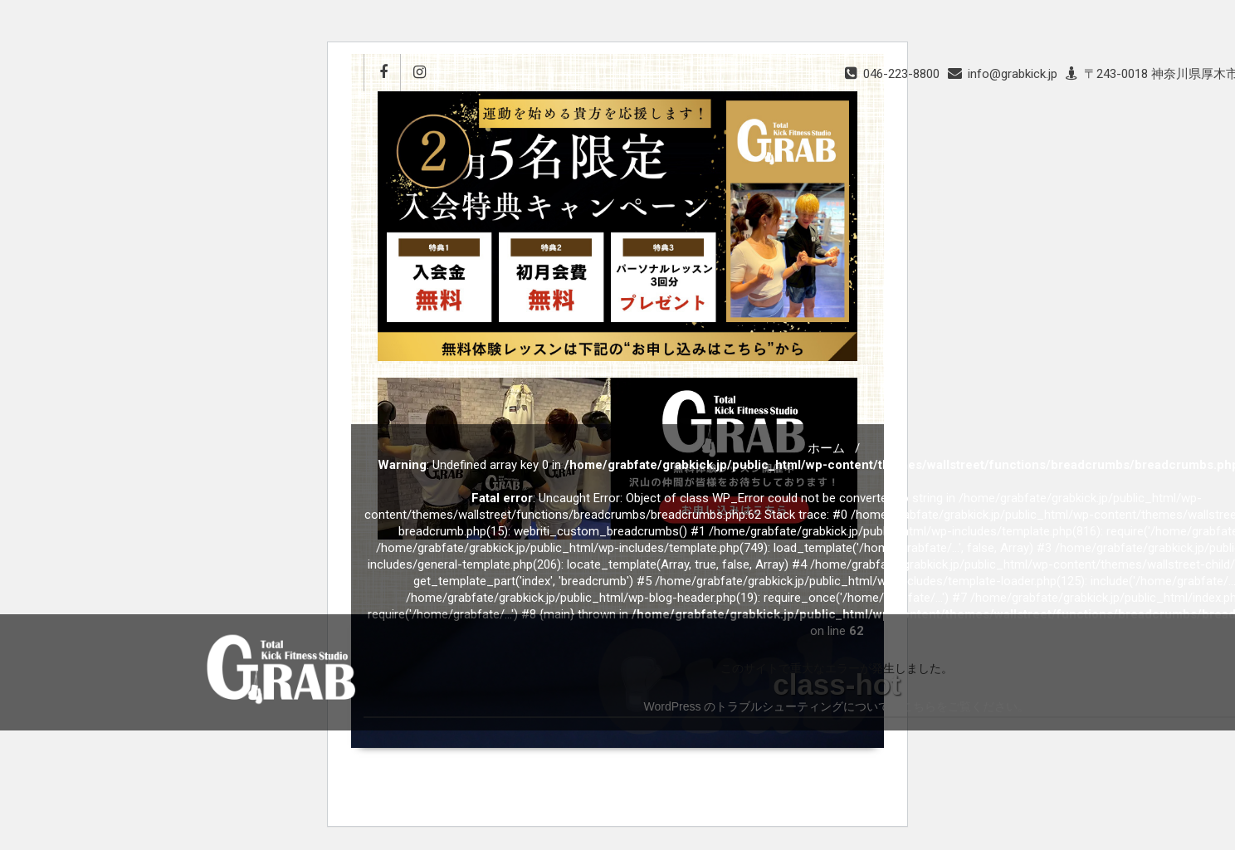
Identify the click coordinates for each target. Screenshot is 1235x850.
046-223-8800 (901, 73)
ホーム (826, 448)
